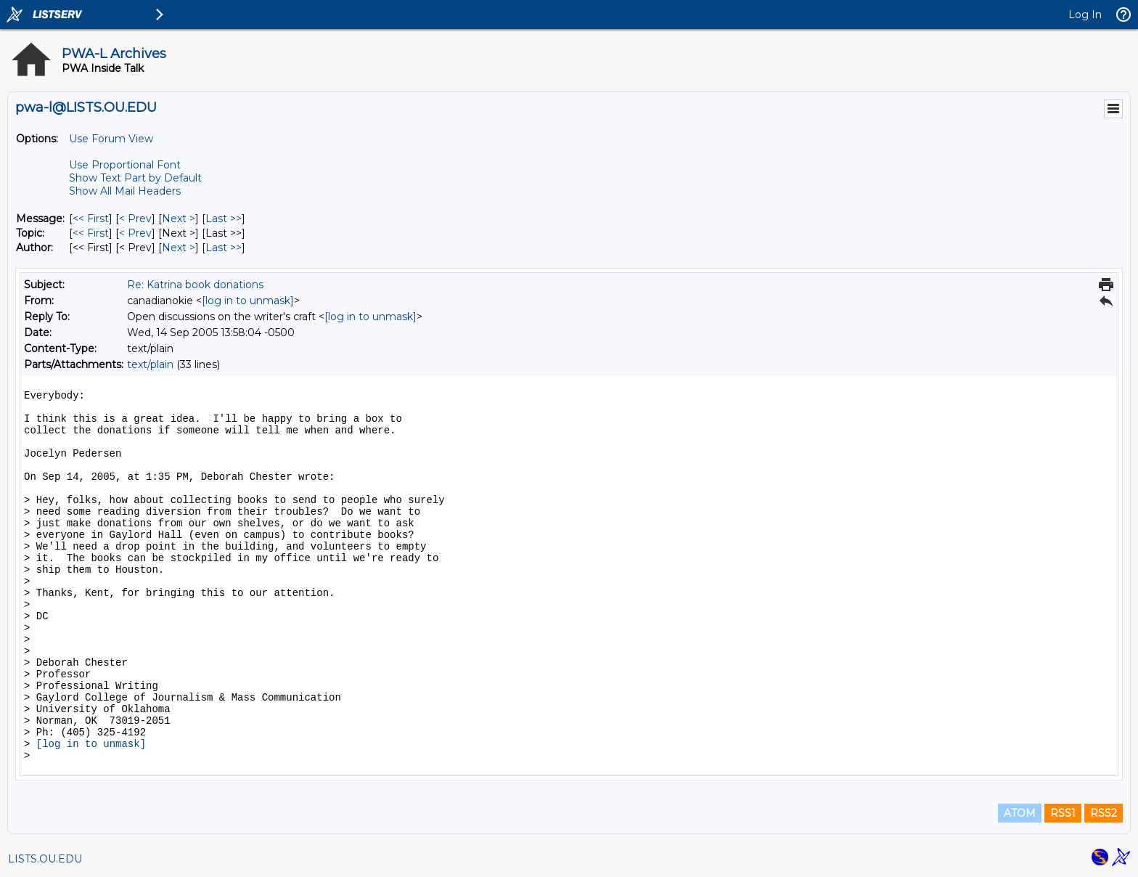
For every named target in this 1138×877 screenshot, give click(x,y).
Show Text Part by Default (135, 177)
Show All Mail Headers (125, 190)
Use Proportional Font (125, 164)
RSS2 (1103, 813)
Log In (1085, 14)
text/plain (150, 364)
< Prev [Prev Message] (135, 218)
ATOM (1020, 813)
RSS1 (1063, 813)
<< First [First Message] (91, 218)
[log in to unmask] (248, 300)
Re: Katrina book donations (195, 284)
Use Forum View (111, 138)
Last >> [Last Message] (223, 218)
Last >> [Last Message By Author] (223, 247)
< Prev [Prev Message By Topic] (135, 233)
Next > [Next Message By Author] (178, 247)
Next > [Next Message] (178, 218)
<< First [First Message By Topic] (91, 233)
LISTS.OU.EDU (45, 858)
